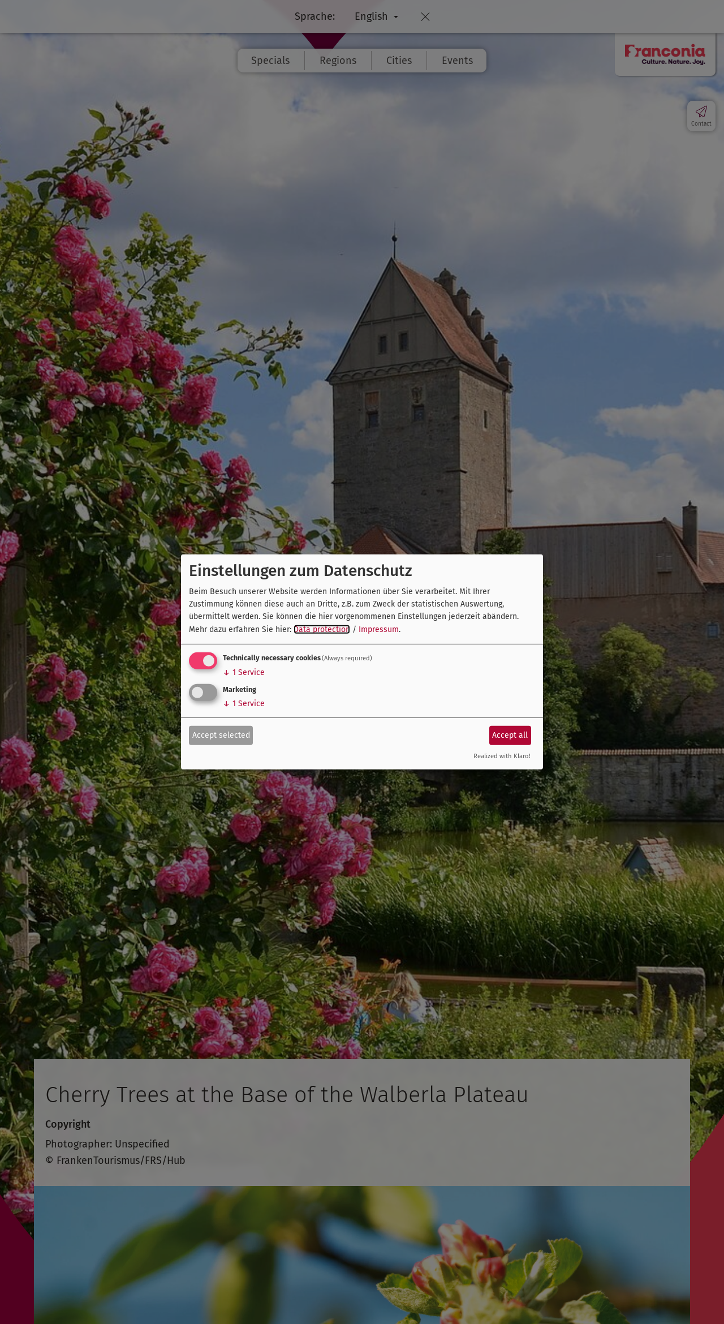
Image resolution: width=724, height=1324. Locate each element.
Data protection (322, 629)
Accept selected (221, 735)
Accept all (510, 735)
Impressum (379, 629)
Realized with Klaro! (502, 756)
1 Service (244, 672)
